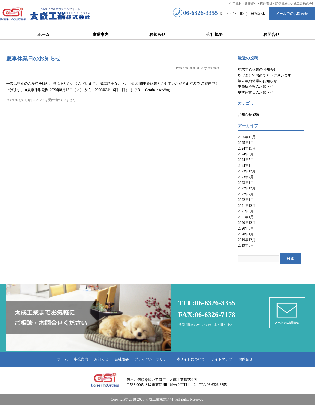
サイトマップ (221, 359)
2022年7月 (246, 194)
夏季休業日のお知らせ (33, 59)
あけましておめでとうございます (264, 75)
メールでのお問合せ (292, 14)
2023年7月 (246, 177)
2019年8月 (246, 245)
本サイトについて (191, 359)
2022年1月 (246, 200)
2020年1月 (246, 234)
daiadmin (213, 68)
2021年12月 (247, 206)
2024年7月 (246, 160)
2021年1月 (246, 217)
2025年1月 (246, 143)
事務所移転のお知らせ (255, 86)
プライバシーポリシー (152, 359)
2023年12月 (247, 171)
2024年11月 (246, 148)
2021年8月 (246, 211)
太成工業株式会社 (45, 14)
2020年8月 (246, 228)
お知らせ (157, 34)
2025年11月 (246, 137)
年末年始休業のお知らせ (257, 69)
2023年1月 (246, 183)
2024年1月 (246, 166)
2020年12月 (247, 223)
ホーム (43, 34)
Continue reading (159, 90)
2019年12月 (247, 240)
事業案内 (100, 34)
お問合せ (271, 34)
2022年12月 (247, 188)
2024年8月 (246, 154)
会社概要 (214, 34)
